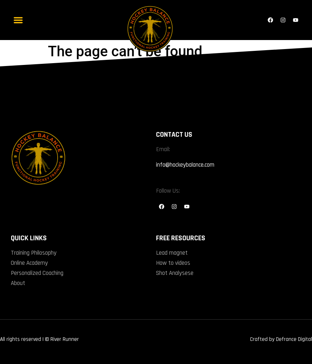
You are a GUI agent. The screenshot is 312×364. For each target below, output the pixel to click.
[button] (18, 20)
